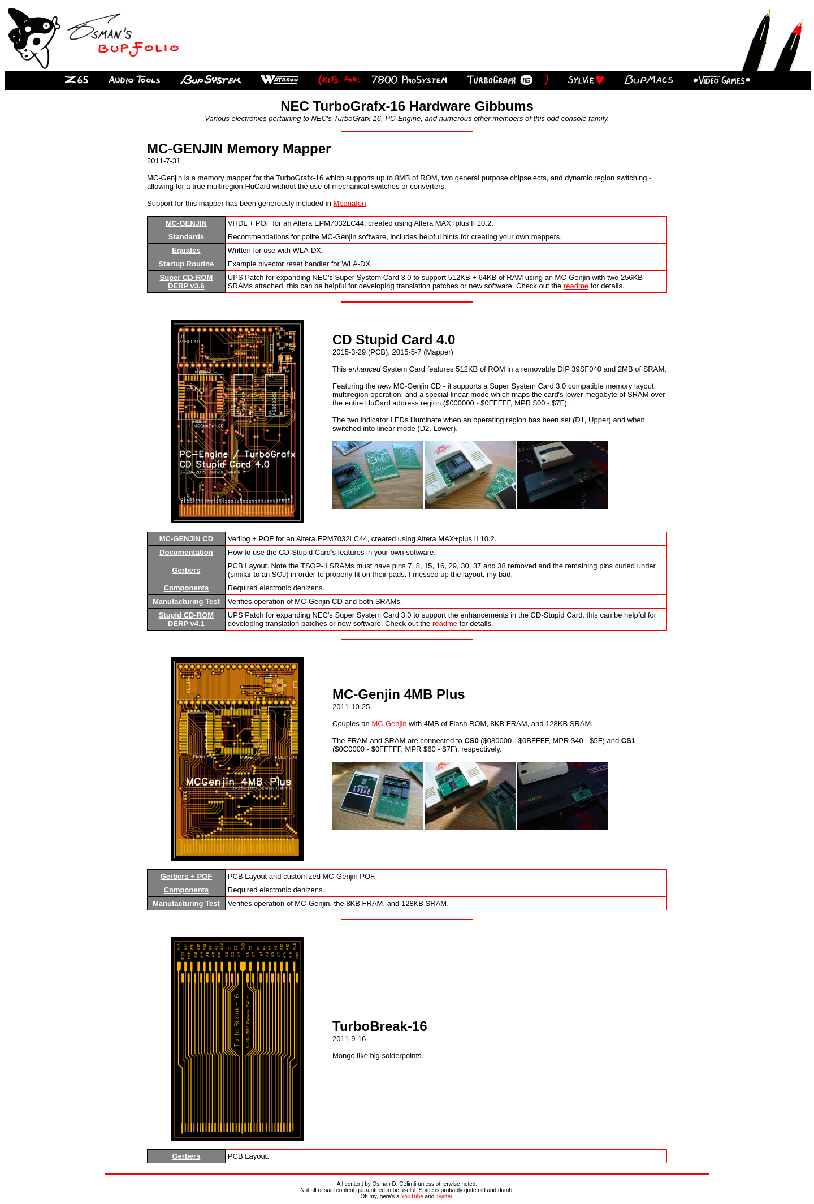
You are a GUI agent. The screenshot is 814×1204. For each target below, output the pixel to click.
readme (576, 286)
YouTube (412, 1196)
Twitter (444, 1196)
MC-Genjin (388, 723)
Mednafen (350, 203)
